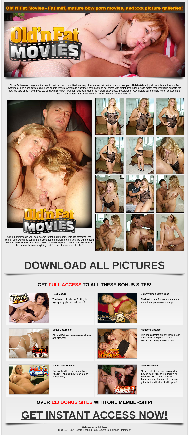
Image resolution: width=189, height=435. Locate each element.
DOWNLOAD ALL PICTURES (94, 265)
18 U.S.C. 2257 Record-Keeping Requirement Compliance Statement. (94, 430)
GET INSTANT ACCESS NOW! (94, 415)
